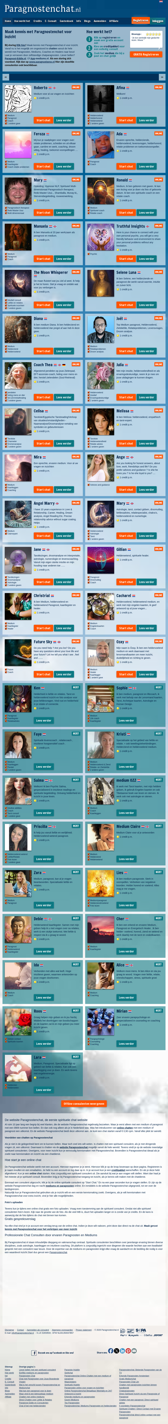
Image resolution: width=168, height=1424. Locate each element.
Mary (40, 180)
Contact (20, 1330)
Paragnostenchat (58, 1252)
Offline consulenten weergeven (84, 1103)
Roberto (45, 88)
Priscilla (45, 826)
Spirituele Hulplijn (72, 1385)
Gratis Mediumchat (127, 1379)
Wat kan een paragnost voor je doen (35, 1391)
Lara (40, 1057)
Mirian (124, 1011)
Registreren (140, 20)
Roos (40, 1011)
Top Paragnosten (72, 1403)
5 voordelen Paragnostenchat (132, 1406)
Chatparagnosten (127, 1391)
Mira (40, 457)
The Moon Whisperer (51, 273)
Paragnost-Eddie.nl (15, 58)
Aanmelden (100, 21)
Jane (42, 549)
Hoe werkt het (22, 21)
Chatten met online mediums (32, 1397)
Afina (122, 88)
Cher (122, 919)
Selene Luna (128, 272)
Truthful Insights (132, 226)
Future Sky (47, 642)
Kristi (123, 734)
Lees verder (64, 120)
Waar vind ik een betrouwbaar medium (36, 1394)
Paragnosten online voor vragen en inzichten (84, 1388)
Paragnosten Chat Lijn (129, 1382)
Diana (40, 318)
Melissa (125, 411)
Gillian (123, 549)
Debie (43, 919)
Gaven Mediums (72, 1400)
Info (78, 21)
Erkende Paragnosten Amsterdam (134, 1376)
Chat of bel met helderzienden (32, 1406)
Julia (122, 365)
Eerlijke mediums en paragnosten (34, 1373)
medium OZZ (128, 780)
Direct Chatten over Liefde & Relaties (35, 1400)
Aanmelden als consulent (38, 1330)
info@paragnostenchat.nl (23, 1333)
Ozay (122, 642)
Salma (43, 780)
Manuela (45, 226)
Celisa (41, 411)
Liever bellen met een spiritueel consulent (37, 1370)
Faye (40, 734)
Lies (121, 872)
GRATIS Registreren (146, 54)
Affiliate (113, 21)
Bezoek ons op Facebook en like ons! (52, 1353)
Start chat (43, 120)
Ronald (124, 180)
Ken (39, 688)
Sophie (126, 688)
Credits (37, 21)
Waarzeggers (70, 1382)
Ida (38, 965)
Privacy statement (83, 1330)
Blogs (87, 21)
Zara (40, 872)
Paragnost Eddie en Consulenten (33, 1403)
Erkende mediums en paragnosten (80, 1397)
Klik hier (20, 45)
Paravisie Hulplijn (72, 1370)
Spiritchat (69, 1373)
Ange (125, 457)
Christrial (44, 595)
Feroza (41, 134)
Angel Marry (46, 503)
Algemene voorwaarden (62, 1330)
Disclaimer (9, 1330)
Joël (121, 318)
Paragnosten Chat (27, 1376)
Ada (121, 134)
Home (8, 21)
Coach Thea (50, 365)
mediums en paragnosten (60, 1185)
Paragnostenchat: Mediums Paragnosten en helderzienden (91, 1406)
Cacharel (125, 595)
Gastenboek (66, 21)
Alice (124, 965)
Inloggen (157, 21)
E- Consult (50, 21)
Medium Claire (132, 826)
